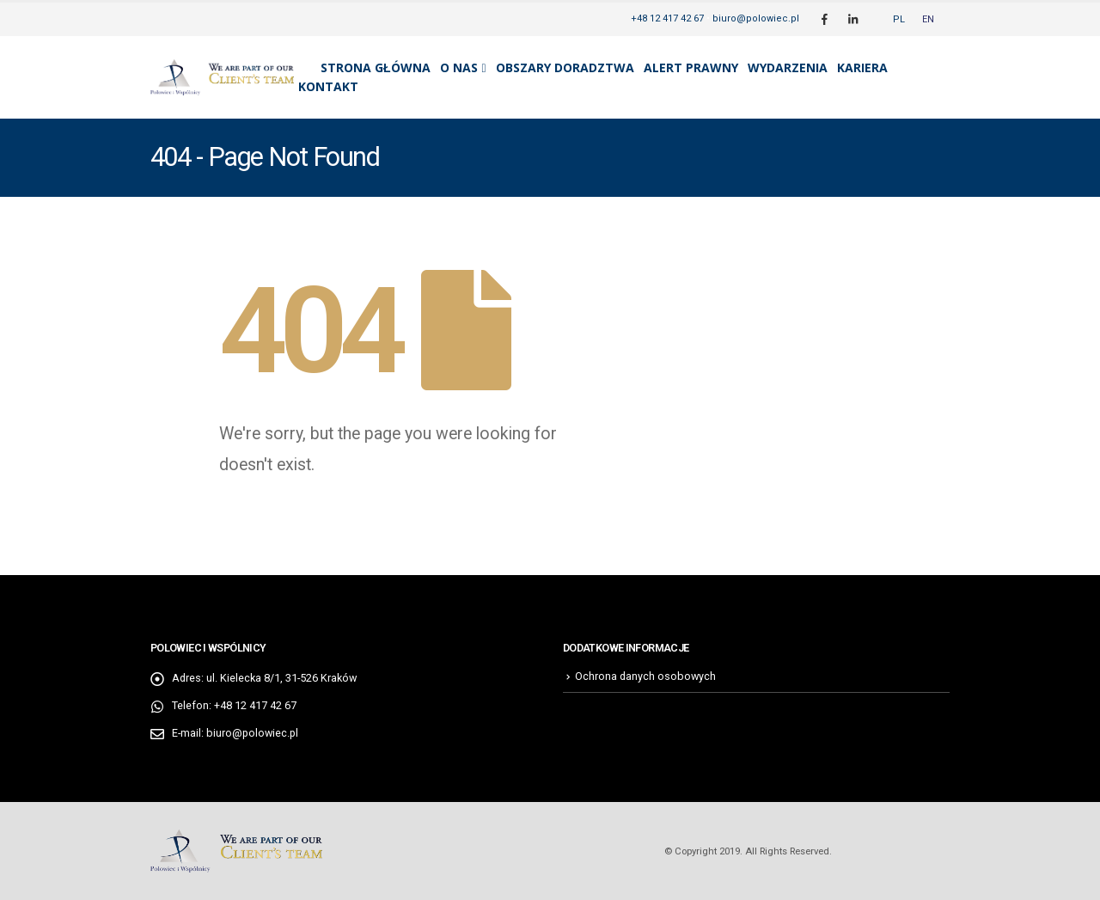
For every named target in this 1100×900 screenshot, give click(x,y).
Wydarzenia (788, 67)
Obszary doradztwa (565, 67)
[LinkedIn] (852, 19)
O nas (459, 67)
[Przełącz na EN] (928, 19)
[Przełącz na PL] (899, 19)
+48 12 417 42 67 (667, 18)
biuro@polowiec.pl (755, 18)
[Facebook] (824, 19)
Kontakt (328, 86)
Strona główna (376, 67)
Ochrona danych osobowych (645, 676)
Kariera (862, 67)
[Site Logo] (222, 77)
